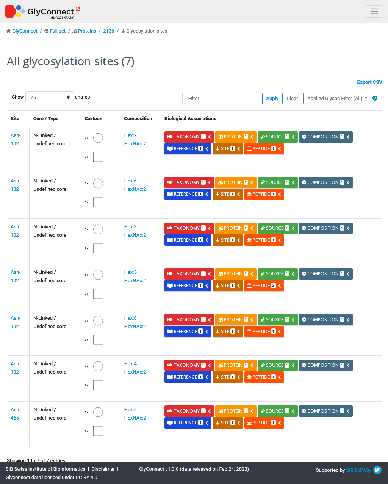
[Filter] (222, 98)
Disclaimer (103, 469)
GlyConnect (24, 31)
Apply (272, 98)
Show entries (36, 97)
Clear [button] (292, 98)
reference (187, 148)
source (278, 137)
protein (236, 137)
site (228, 148)
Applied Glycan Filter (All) (335, 98)
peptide (264, 148)
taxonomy (189, 137)
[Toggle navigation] (374, 11)
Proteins (87, 31)
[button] (374, 98)
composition (326, 137)
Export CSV (369, 82)
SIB (350, 470)
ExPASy (363, 470)
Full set (58, 31)
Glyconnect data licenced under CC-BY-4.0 (51, 477)
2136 (108, 31)
